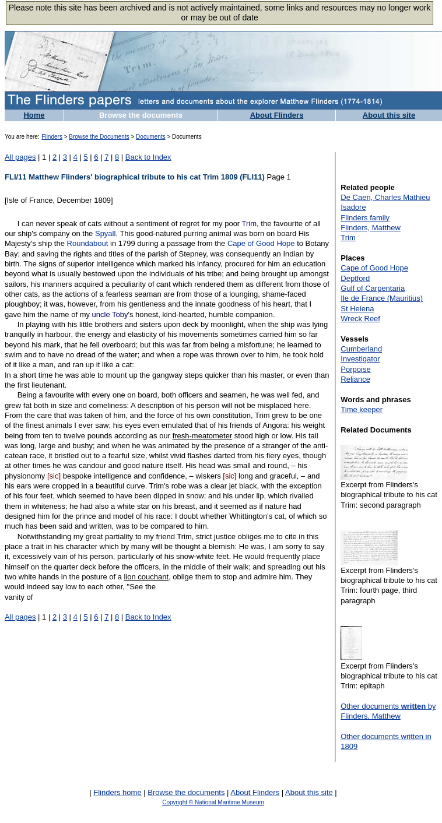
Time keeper (362, 409)
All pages (20, 157)
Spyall (105, 233)
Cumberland (361, 348)
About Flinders (277, 115)
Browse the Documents (99, 136)
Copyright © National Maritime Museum (213, 802)
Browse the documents (141, 115)
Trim (249, 223)
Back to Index (148, 157)
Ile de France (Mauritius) (382, 298)
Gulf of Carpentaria (373, 288)
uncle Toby (110, 314)
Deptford (355, 278)
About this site (389, 115)
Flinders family (365, 217)
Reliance (355, 379)
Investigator (360, 358)
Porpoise (355, 369)
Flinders (51, 136)
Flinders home (117, 792)
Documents (151, 136)
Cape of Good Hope (261, 243)
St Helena (357, 308)
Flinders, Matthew (371, 227)
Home (33, 115)
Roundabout (87, 243)
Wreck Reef (360, 318)
